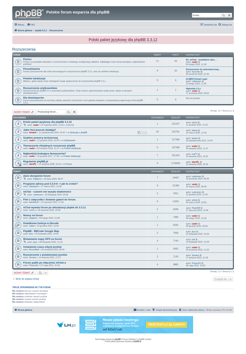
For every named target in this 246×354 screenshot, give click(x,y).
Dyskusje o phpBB (78, 132)
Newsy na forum (33, 215)
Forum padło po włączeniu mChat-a (44, 262)
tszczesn (196, 71)
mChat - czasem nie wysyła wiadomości (47, 191)
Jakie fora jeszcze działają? (39, 129)
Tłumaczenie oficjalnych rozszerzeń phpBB (49, 145)
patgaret (33, 218)
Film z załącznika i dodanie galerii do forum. (49, 199)
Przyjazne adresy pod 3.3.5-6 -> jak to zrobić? (50, 183)
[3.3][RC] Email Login (196, 79)
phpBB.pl (137, 341)
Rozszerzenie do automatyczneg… (203, 69)
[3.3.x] (71, 125)
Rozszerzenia (24, 49)
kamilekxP (34, 202)
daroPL (33, 164)
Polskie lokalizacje (34, 78)
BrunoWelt (34, 249)
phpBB (117, 339)
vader (195, 62)
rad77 (194, 154)
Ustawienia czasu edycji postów (42, 246)
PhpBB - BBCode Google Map (41, 231)
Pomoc (27, 59)
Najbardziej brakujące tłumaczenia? (44, 153)
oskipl (32, 226)
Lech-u (32, 210)
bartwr (195, 138)
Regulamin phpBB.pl (35, 161)
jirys (31, 234)
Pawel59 (196, 208)
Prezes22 (33, 265)
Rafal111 (37, 179)
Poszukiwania (31, 68)
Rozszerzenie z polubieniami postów (45, 254)
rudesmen (196, 81)
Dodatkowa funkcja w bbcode (41, 223)
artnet (194, 200)
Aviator (33, 132)
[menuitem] (31, 24)
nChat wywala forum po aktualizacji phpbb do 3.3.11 (54, 207)
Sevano (32, 257)
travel (194, 122)
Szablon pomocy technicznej (40, 137)
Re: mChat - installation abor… (201, 60)
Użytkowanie (69, 140)
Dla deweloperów (33, 97)
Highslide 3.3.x (193, 88)
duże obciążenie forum (37, 175)
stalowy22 (34, 186)
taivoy (195, 130)
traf (193, 239)
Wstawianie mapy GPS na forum (42, 239)
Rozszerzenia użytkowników (40, 88)
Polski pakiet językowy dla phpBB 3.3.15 (47, 122)
